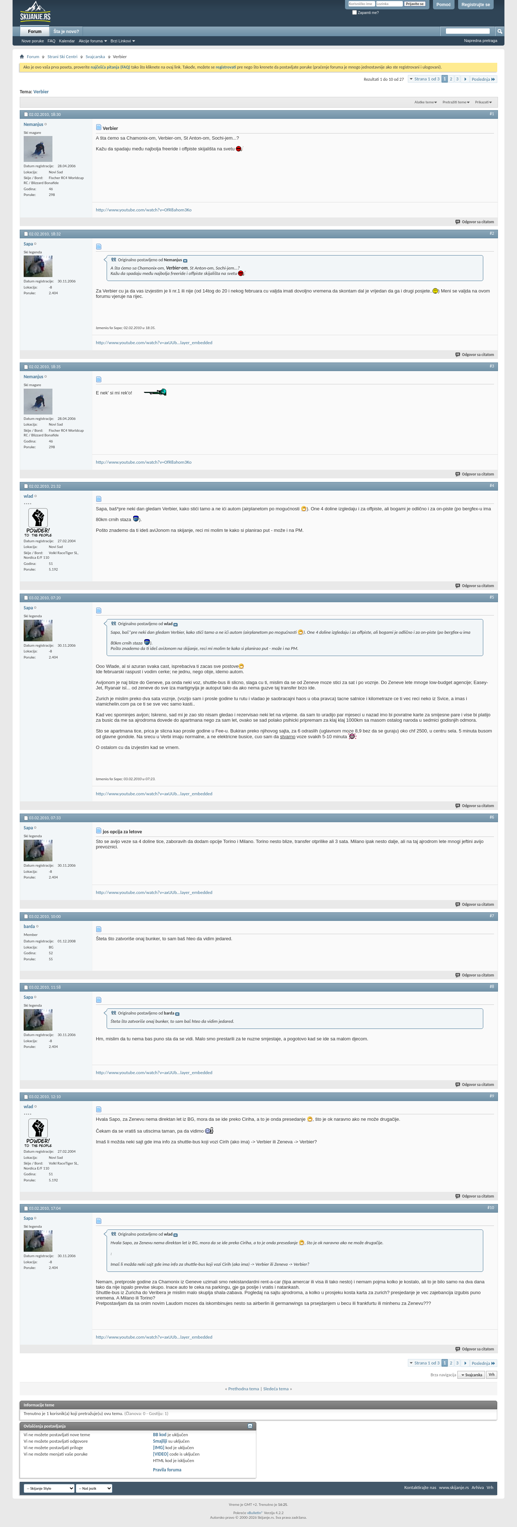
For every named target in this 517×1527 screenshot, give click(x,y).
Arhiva (478, 1487)
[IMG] (158, 1447)
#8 (492, 986)
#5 (492, 597)
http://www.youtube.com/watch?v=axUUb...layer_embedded (154, 342)
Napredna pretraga (480, 40)
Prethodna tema (243, 1388)
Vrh (491, 1375)
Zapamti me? (365, 13)
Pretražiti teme (454, 102)
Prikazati (482, 102)
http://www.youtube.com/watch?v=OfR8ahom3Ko (144, 209)
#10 (491, 1207)
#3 (492, 366)
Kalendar (67, 41)
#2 (492, 233)
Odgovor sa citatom (475, 222)
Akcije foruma (91, 41)
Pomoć (444, 4)
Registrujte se (476, 4)
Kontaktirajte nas (420, 1487)
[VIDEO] (160, 1454)
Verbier (41, 92)
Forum (34, 31)
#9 (492, 1096)
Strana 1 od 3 (427, 78)
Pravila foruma (167, 1469)
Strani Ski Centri (62, 56)
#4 (492, 485)
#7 (492, 915)
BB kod (159, 1434)
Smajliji (160, 1441)
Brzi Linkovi (121, 41)
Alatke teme (424, 102)
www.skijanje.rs (454, 1487)
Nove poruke (33, 41)
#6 (492, 817)
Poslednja (483, 79)
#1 (492, 113)
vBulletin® (255, 1512)
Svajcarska (95, 56)
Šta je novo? (66, 31)
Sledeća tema (276, 1388)
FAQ (51, 41)
